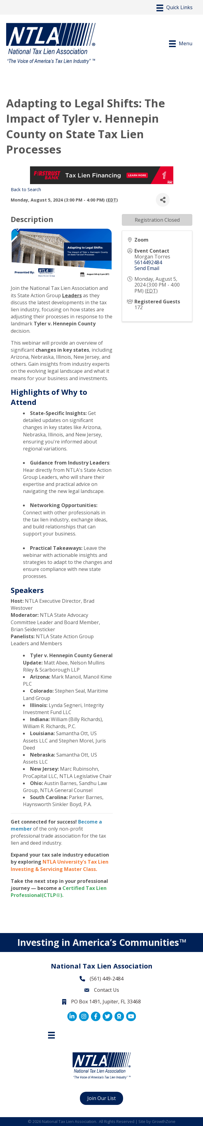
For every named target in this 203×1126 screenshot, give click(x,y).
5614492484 (148, 262)
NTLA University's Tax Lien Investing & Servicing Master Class (59, 865)
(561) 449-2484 (106, 978)
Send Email (146, 268)
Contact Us (106, 990)
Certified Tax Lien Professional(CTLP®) (59, 891)
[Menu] (174, 8)
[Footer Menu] (51, 1035)
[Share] (163, 200)
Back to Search (26, 189)
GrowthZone (163, 1121)
